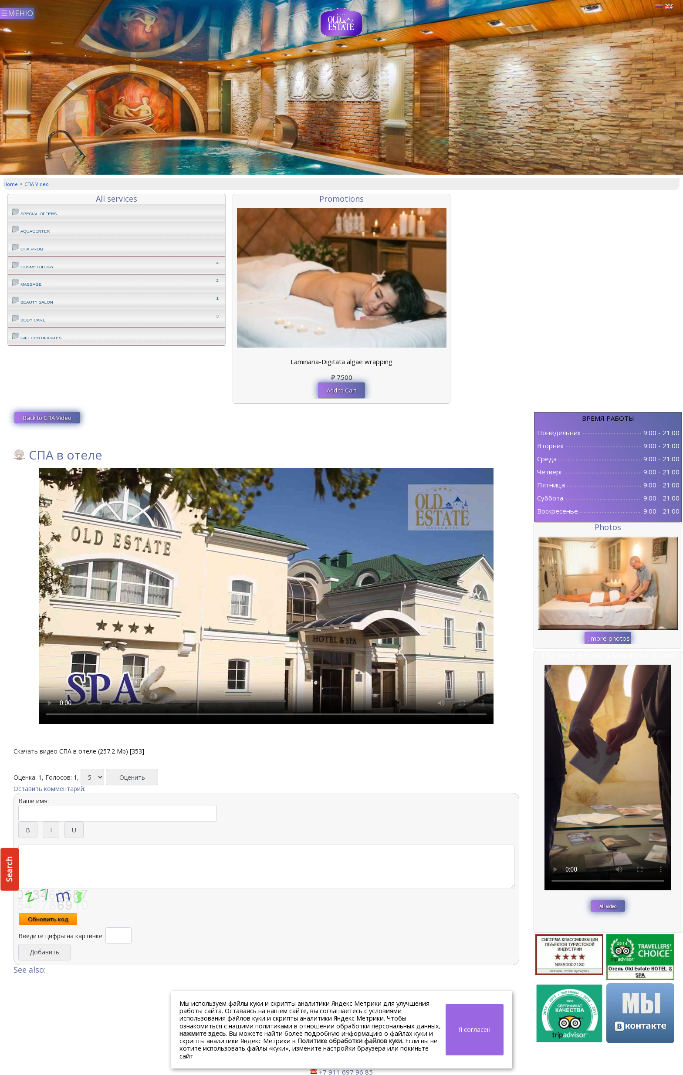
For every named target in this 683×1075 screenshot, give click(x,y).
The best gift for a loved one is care (608, 655)
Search (9, 869)
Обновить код (48, 919)
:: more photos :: (608, 639)
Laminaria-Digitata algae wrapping (341, 361)
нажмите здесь (202, 1033)
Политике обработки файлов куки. (350, 1041)
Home (10, 184)
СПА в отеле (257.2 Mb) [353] (101, 751)
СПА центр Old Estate (342, 22)
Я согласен (474, 1029)
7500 (341, 377)
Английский (669, 7)
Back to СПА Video (47, 418)
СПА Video (36, 184)
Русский (659, 7)
